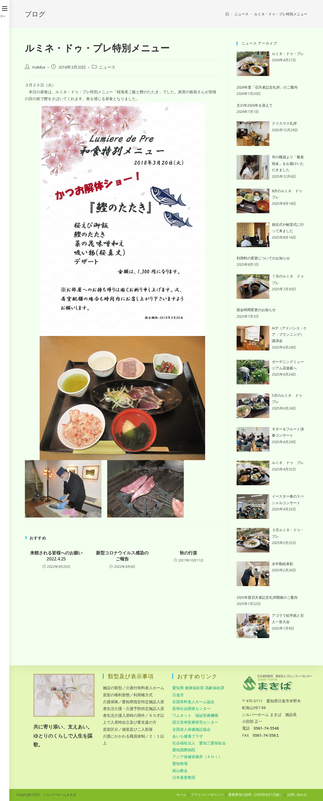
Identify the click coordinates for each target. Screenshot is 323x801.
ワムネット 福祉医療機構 (195, 715)
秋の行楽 (188, 553)
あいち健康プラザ (187, 736)
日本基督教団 (183, 777)
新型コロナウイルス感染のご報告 (122, 556)
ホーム (181, 794)
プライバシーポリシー (207, 794)
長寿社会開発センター (191, 708)
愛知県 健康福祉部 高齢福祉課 (198, 687)
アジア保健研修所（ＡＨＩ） (197, 756)
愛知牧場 (180, 763)
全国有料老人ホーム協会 (193, 701)
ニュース (107, 67)
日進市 (178, 694)
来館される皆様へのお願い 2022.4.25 (56, 556)
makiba (38, 67)
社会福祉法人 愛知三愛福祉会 (199, 743)
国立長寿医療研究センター (195, 722)
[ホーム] (227, 13)
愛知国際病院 (183, 749)
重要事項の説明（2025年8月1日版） (255, 794)
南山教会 (180, 770)
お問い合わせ (297, 794)
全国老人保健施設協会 (191, 729)
